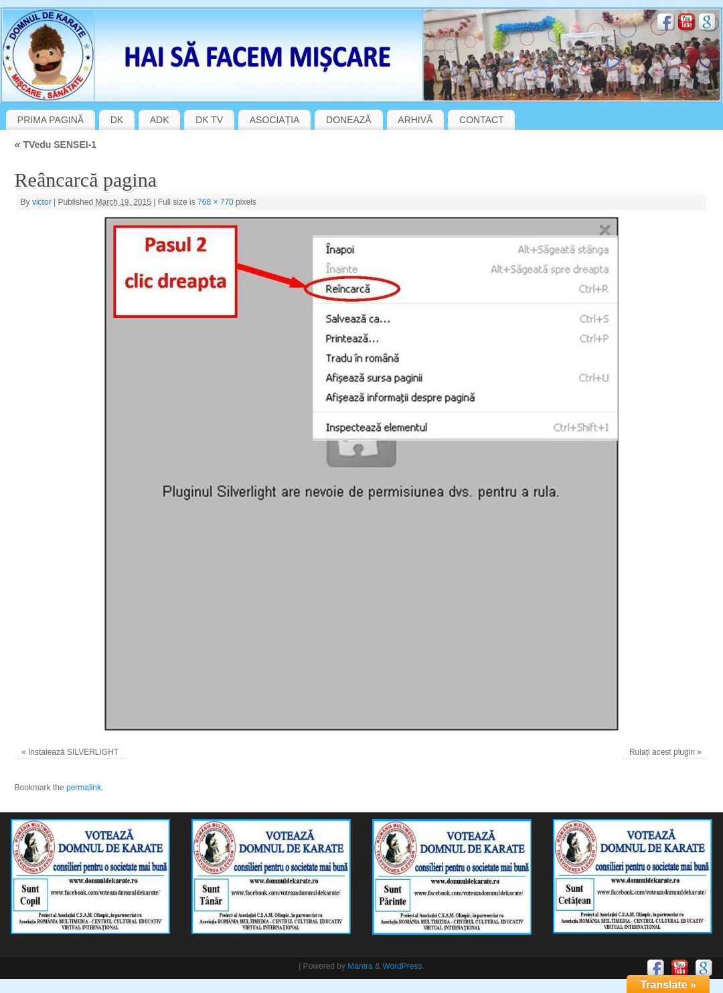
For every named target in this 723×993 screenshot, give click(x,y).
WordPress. (403, 966)
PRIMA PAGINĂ (50, 119)
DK (116, 119)
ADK (159, 119)
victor (42, 202)
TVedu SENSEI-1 (56, 144)
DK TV (209, 119)
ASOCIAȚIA (275, 119)
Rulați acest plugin (662, 752)
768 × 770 (215, 202)
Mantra (359, 966)
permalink (83, 787)
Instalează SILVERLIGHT (73, 752)
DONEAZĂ (349, 119)
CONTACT (481, 119)
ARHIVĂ (415, 119)
